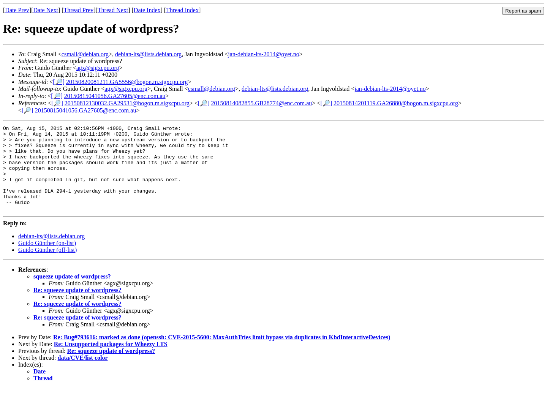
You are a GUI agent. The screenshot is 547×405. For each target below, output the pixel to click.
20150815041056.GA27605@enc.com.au (115, 96)
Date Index (147, 10)
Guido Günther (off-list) (47, 267)
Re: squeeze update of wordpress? (77, 307)
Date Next (45, 10)
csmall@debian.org (85, 54)
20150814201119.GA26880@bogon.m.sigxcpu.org (396, 103)
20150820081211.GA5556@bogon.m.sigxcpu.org (127, 82)
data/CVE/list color (83, 375)
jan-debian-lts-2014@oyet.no (263, 54)
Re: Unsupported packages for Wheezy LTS (111, 361)
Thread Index (182, 10)
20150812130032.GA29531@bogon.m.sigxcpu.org (127, 103)
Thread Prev (78, 10)
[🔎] (59, 82)
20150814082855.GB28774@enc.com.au (261, 103)
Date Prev (17, 10)
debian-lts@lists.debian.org (148, 54)
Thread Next (113, 10)
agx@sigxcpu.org (97, 68)
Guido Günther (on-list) (47, 260)
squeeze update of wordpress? (72, 293)
